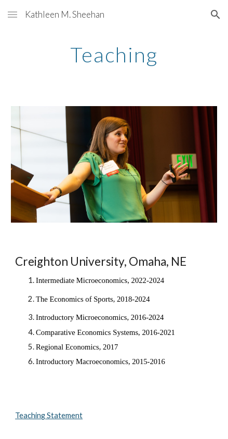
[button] (12, 14)
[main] (114, 54)
